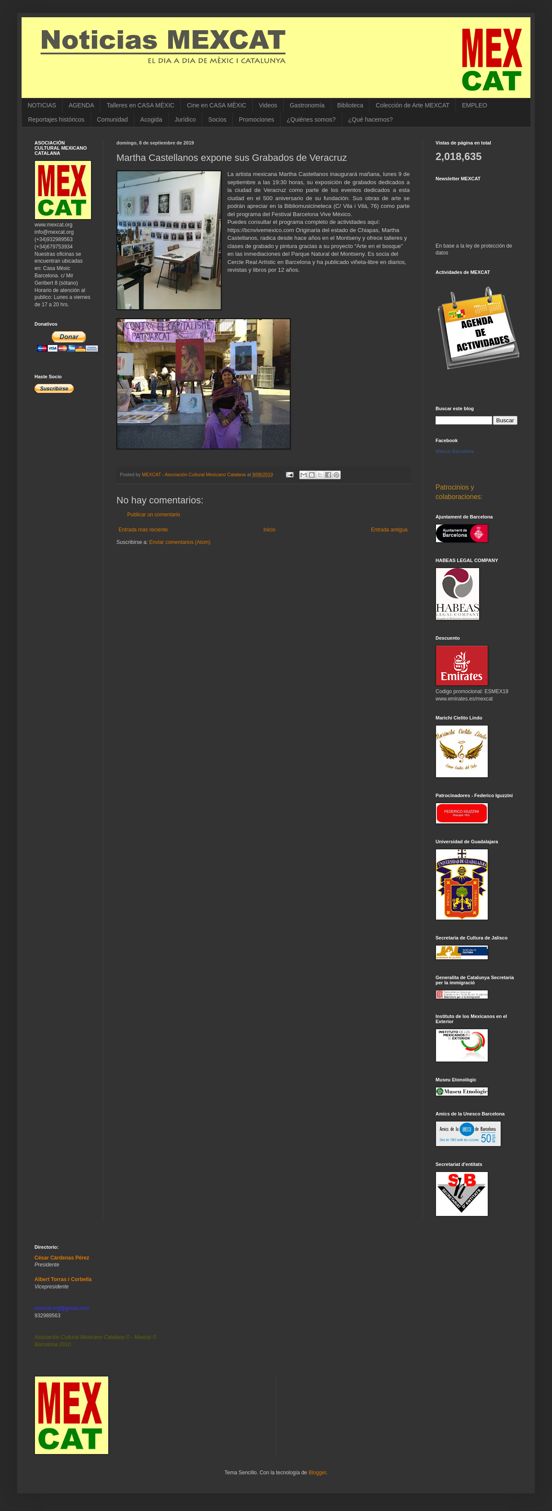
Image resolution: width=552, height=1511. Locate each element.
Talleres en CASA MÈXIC (140, 105)
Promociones (256, 119)
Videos (268, 105)
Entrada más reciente (143, 530)
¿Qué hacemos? (370, 119)
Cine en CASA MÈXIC (216, 105)
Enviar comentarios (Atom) (179, 542)
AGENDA (81, 105)
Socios (217, 119)
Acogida (151, 119)
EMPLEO (474, 105)
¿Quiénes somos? (311, 119)
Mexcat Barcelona (455, 451)
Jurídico (185, 119)
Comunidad (112, 119)
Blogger (317, 1473)
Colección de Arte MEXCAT (412, 105)
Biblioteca (350, 105)
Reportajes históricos (56, 119)
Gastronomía (307, 105)
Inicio (269, 530)
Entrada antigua (389, 530)
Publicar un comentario (153, 515)
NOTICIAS (42, 105)
